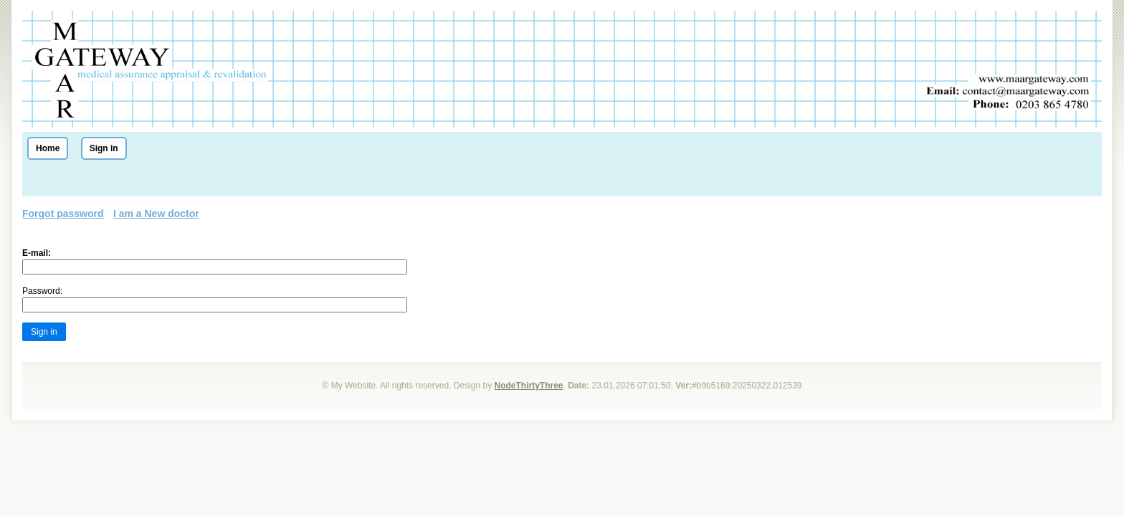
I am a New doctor (156, 213)
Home (47, 148)
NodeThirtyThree (529, 386)
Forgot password (63, 213)
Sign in (104, 148)
